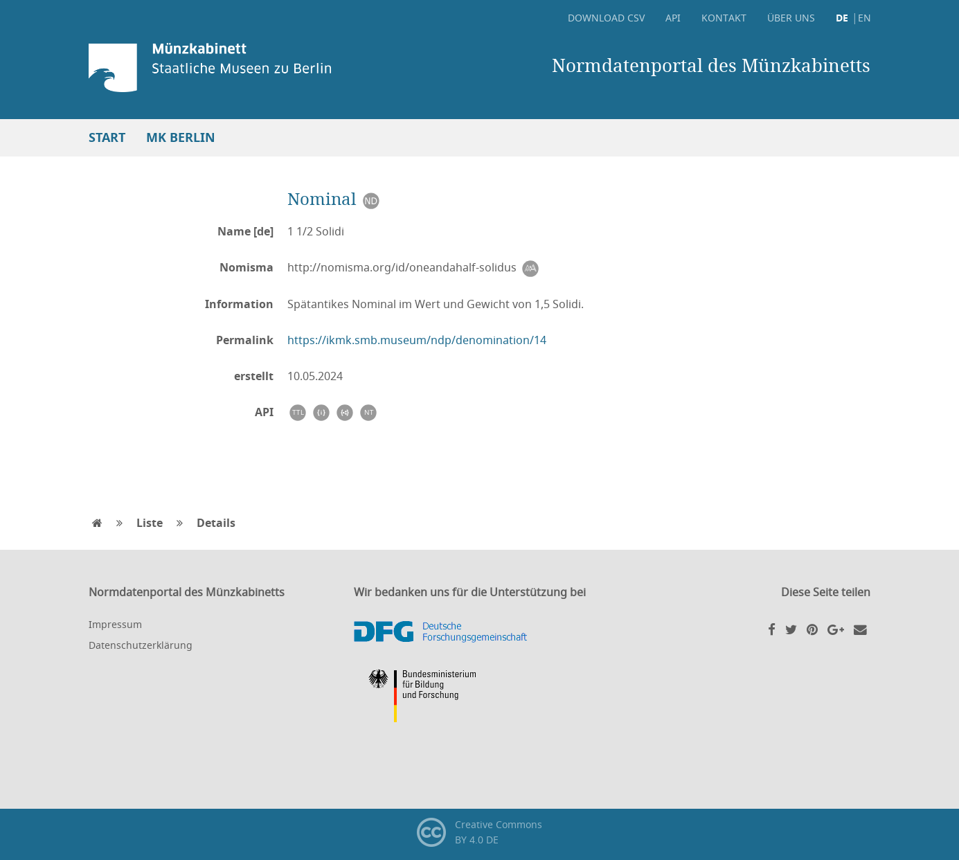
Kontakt (723, 17)
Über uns (791, 17)
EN (864, 17)
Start (107, 137)
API (673, 17)
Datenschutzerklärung (140, 645)
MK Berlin (180, 137)
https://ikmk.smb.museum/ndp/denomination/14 (416, 340)
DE (842, 17)
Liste (149, 522)
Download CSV (606, 17)
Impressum (115, 624)
